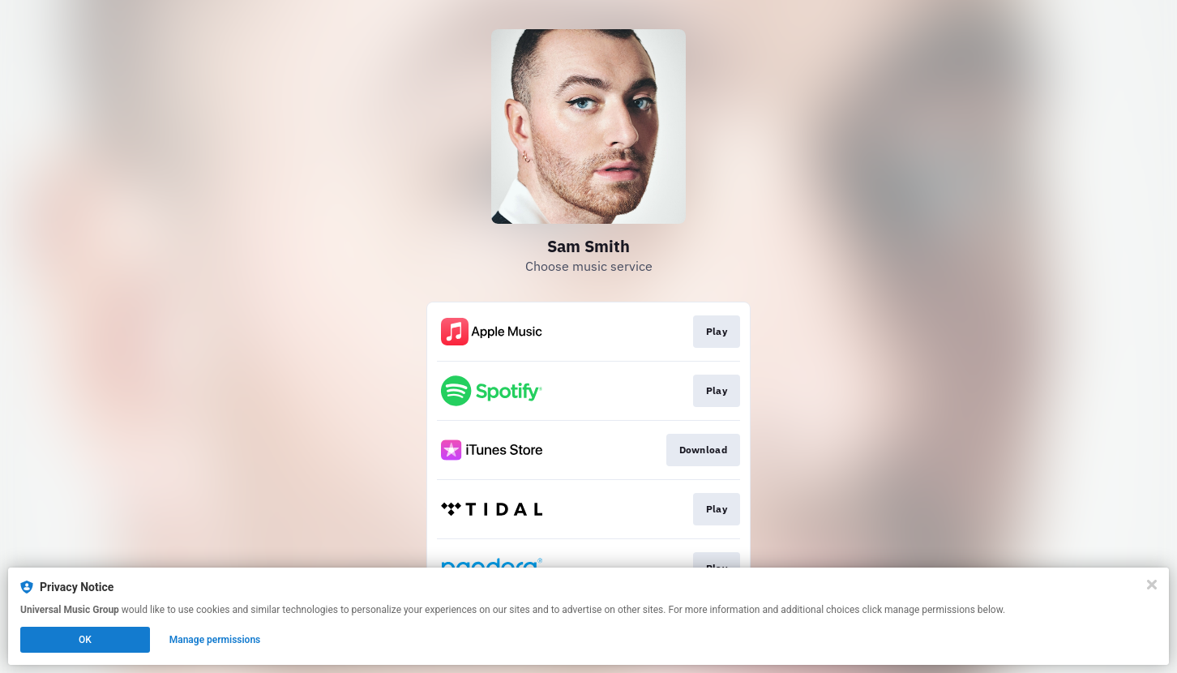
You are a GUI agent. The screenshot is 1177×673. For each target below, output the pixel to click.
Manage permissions (215, 639)
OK (85, 639)
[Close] (1152, 585)
